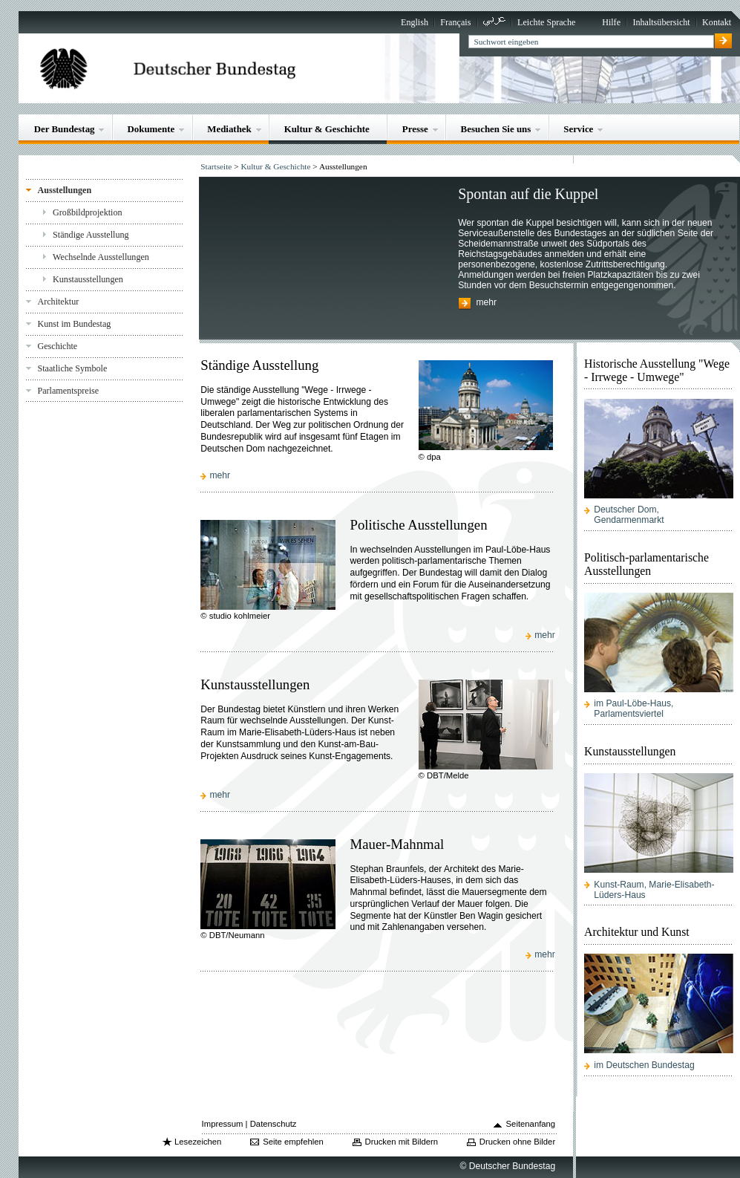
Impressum (222, 1123)
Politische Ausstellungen (418, 525)
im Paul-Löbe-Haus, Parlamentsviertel (633, 708)
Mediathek (229, 128)
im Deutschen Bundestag (644, 1065)
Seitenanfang (531, 1123)
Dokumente (150, 128)
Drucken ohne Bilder (517, 1141)
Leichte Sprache (546, 22)
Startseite (216, 166)
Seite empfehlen (293, 1141)
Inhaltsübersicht (661, 22)
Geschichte (57, 346)
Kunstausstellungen (88, 279)
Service (578, 128)
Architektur (58, 301)
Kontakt (716, 22)
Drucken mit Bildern (402, 1141)
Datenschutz (273, 1123)
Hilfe (611, 22)
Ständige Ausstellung (91, 235)
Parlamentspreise (68, 390)
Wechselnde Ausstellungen (101, 257)
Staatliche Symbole (72, 368)
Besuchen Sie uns (496, 128)
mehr (486, 303)
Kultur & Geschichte (327, 128)
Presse (415, 128)
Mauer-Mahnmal (397, 844)
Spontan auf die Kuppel (528, 194)
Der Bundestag (64, 128)
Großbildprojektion (87, 212)
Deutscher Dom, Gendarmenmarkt (629, 514)
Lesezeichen (197, 1141)
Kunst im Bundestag (74, 324)
